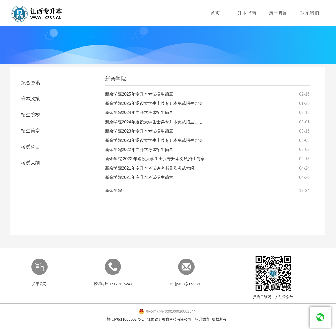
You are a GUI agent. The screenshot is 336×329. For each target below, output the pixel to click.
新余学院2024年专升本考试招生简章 (139, 112)
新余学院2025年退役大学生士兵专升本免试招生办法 (154, 103)
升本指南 (246, 13)
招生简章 (30, 130)
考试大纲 (30, 162)
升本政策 (30, 98)
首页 (215, 13)
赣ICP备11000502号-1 (125, 319)
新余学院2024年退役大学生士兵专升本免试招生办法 (154, 122)
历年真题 (278, 13)
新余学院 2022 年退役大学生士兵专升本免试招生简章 (155, 158)
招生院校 (30, 114)
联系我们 (309, 13)
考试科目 (30, 146)
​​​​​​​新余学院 (113, 190)
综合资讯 (30, 82)
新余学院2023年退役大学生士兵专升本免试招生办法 (154, 140)
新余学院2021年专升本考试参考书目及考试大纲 (149, 168)
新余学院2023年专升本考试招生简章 (139, 131)
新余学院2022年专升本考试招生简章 (139, 149)
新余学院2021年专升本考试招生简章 (139, 177)
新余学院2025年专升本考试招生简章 (139, 94)
